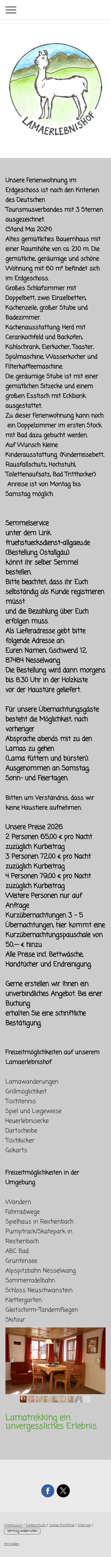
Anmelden (11, 1544)
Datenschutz (36, 1525)
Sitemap (84, 1525)
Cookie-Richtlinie (61, 1525)
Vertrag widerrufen (22, 1531)
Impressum (13, 1525)
